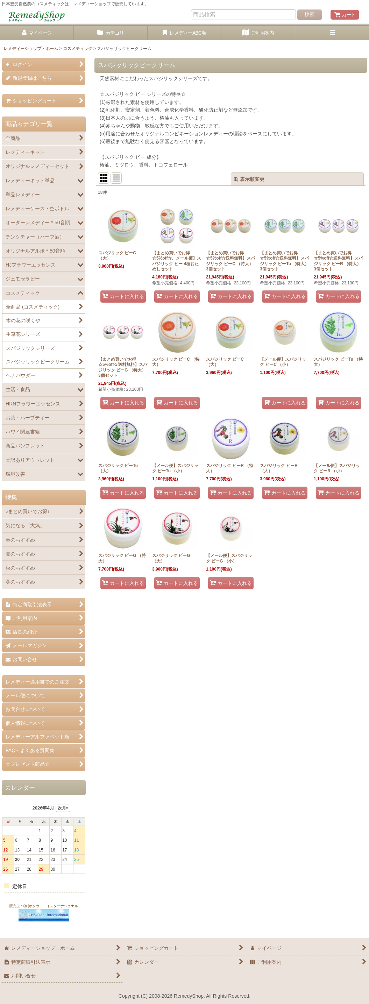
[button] (332, 33)
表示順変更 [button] (249, 179)
